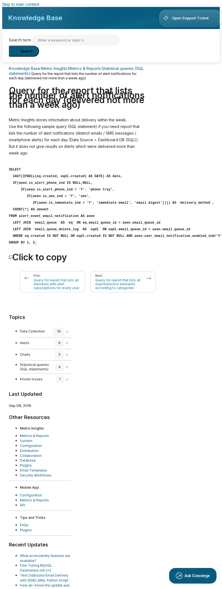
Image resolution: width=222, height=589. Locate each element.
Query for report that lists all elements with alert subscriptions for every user (56, 281)
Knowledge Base (35, 18)
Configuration (31, 442)
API (22, 502)
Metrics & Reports (84, 68)
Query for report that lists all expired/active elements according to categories (117, 281)
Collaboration (31, 452)
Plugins (26, 462)
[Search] (76, 40)
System (26, 437)
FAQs (24, 522)
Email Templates (33, 467)
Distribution (29, 447)
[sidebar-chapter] (44, 328)
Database (28, 457)
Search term (20, 40)
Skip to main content (20, 4)
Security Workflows (35, 472)
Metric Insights (54, 68)
